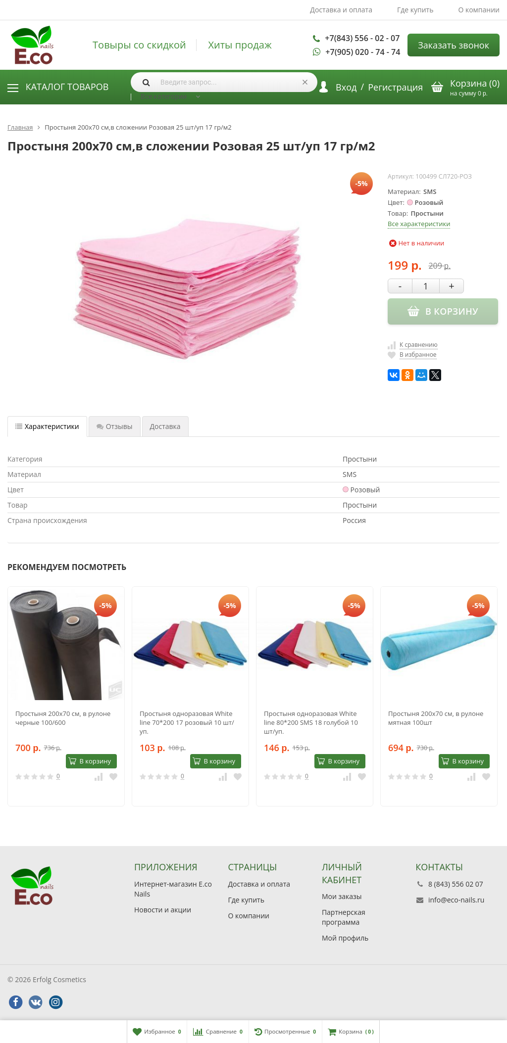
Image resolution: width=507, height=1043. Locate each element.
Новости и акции (162, 909)
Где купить (415, 9)
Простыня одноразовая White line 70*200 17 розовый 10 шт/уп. (187, 722)
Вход (346, 87)
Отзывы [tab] (115, 426)
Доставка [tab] (165, 426)
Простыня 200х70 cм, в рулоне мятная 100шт (435, 718)
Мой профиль (345, 938)
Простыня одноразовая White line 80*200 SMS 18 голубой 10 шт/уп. (311, 722)
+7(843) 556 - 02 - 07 (362, 38)
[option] (66, 696)
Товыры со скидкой (139, 45)
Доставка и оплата (341, 9)
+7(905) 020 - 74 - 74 (362, 52)
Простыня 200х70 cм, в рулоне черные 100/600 (62, 718)
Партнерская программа (343, 917)
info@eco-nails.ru (456, 899)
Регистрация (395, 87)
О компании (479, 9)
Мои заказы (342, 896)
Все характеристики (419, 223)
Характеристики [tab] (47, 426)
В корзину (89, 761)
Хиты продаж (239, 45)
